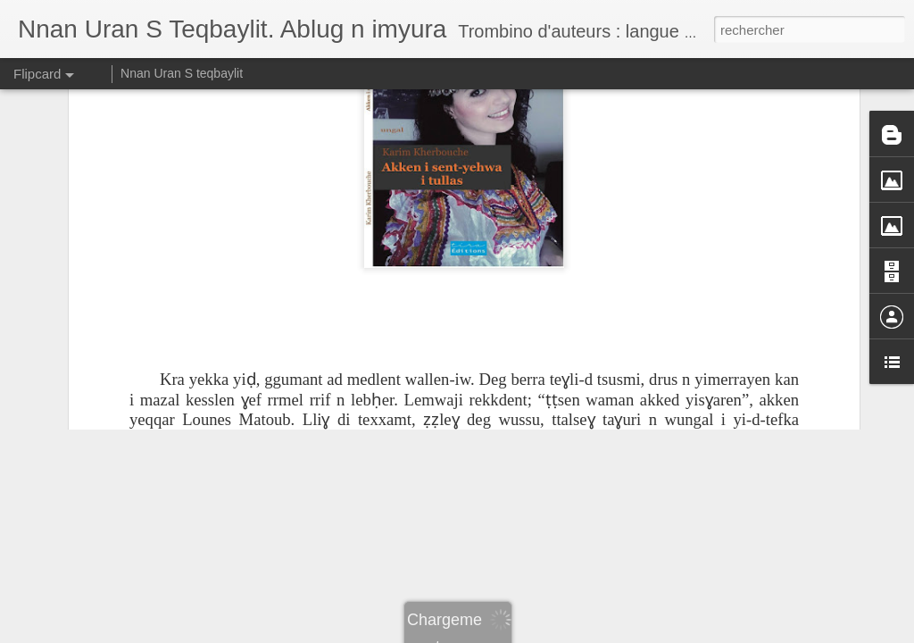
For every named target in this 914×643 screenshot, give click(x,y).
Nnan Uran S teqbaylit (181, 73)
